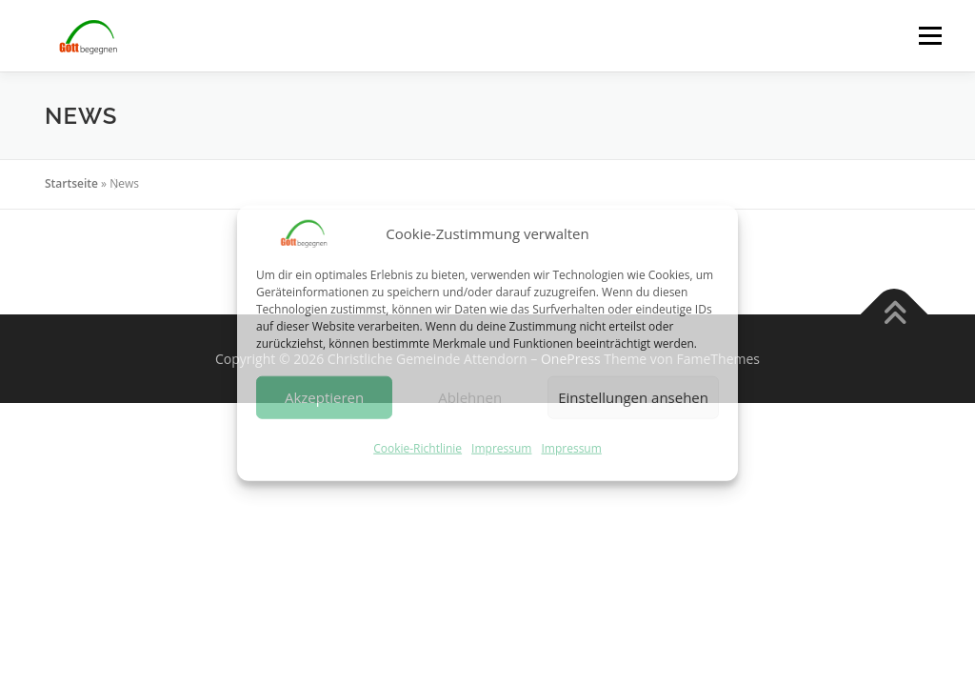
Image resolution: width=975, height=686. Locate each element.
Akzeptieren (324, 397)
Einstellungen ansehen (633, 397)
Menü (929, 36)
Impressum (501, 448)
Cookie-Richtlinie (417, 448)
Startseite (71, 183)
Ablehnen (470, 397)
